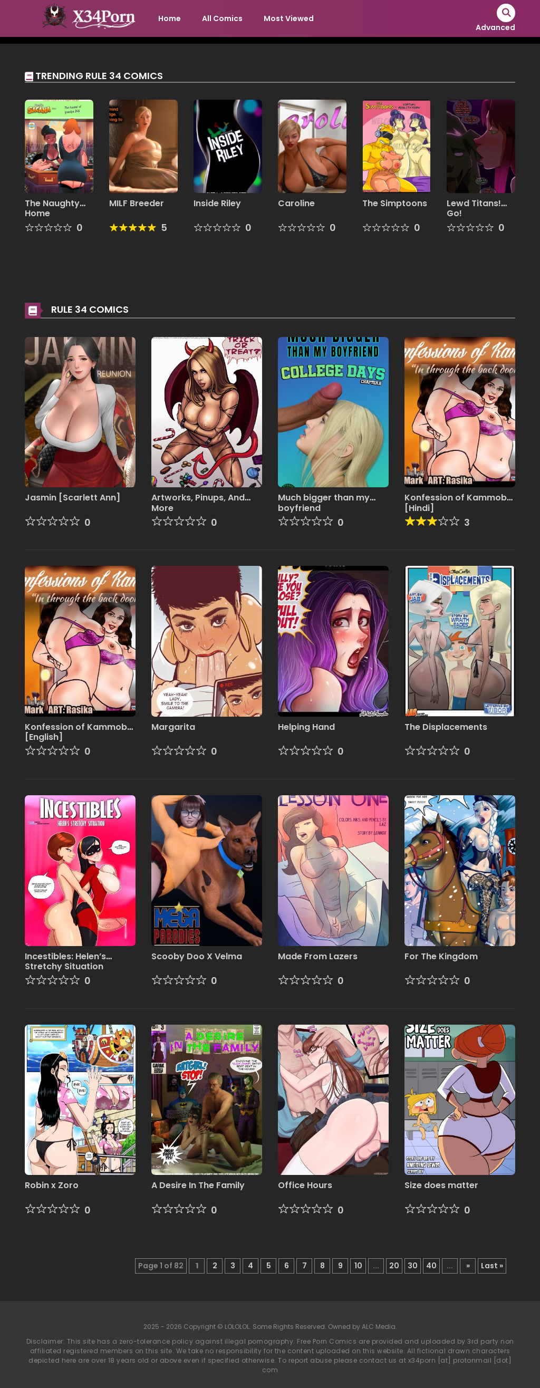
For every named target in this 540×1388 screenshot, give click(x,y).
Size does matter (441, 1185)
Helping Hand (306, 727)
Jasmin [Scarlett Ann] (72, 497)
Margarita (173, 727)
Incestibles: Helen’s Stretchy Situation (65, 961)
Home (169, 18)
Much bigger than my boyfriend (324, 502)
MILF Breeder (136, 203)
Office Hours (305, 1185)
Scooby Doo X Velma (196, 956)
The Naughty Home (52, 208)
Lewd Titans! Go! (474, 208)
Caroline (296, 203)
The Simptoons (394, 203)
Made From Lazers (318, 956)
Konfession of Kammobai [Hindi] (459, 502)
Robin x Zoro (52, 1185)
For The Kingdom (441, 956)
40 (431, 1265)
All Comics (222, 18)
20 (394, 1265)
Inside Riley (217, 203)
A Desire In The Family (198, 1185)
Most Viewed (289, 18)
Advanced (495, 27)
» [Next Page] (468, 1265)
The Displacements (445, 727)
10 (358, 1265)
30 (413, 1265)
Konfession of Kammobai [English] (80, 732)
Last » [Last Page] (492, 1265)
